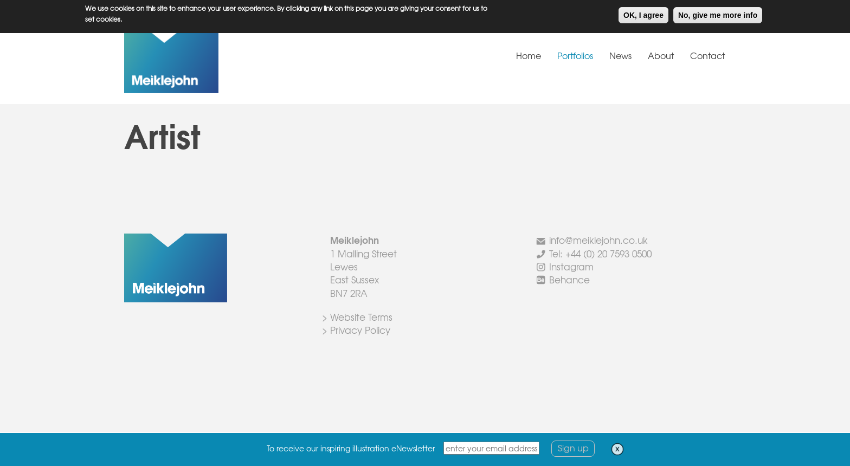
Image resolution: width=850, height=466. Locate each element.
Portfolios (575, 55)
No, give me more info (717, 13)
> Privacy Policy (356, 329)
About (661, 55)
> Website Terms (357, 316)
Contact (707, 55)
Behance (569, 279)
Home (528, 55)
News (620, 55)
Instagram (571, 266)
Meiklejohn (205, 61)
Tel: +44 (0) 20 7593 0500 (600, 253)
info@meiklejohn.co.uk (598, 240)
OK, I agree (643, 13)
